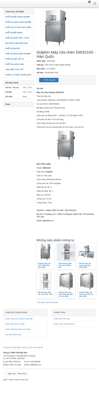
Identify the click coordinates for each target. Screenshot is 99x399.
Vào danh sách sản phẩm (47, 302)
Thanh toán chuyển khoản (63, 324)
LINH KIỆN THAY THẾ (14, 69)
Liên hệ (40, 347)
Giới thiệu (17, 347)
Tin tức (32, 347)
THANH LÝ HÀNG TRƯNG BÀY (18, 75)
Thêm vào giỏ (49, 80)
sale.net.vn (7, 3)
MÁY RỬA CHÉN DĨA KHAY (16, 43)
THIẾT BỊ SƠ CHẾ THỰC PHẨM (18, 27)
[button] (76, 3)
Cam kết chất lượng (13, 334)
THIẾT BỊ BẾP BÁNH (13, 33)
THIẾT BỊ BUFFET (12, 48)
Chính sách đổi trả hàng (14, 324)
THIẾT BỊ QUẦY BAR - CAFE (17, 38)
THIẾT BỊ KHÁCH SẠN (14, 64)
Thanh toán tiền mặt (61, 319)
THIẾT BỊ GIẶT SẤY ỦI (14, 59)
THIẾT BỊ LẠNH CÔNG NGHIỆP (18, 22)
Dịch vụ (25, 347)
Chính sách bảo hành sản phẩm (18, 329)
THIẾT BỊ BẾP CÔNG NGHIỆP (17, 17)
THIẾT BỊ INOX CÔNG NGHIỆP (18, 54)
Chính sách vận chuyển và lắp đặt (18, 319)
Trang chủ (7, 347)
